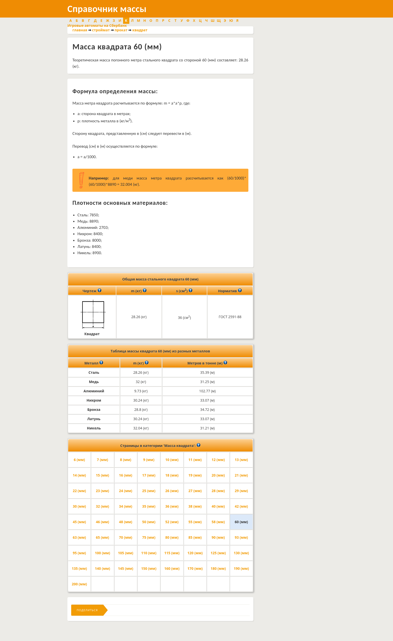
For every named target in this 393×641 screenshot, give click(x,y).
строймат (101, 30)
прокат (121, 30)
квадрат (139, 30)
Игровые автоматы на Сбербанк (97, 25)
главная (79, 30)
